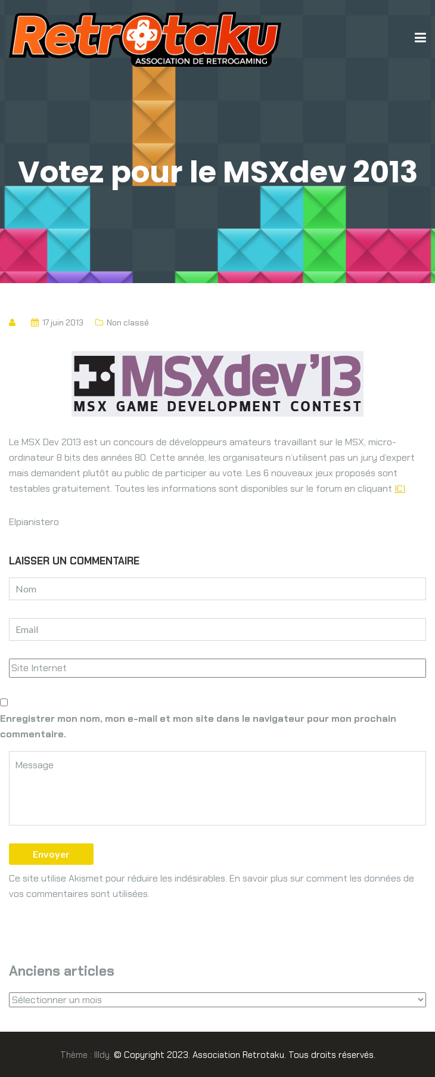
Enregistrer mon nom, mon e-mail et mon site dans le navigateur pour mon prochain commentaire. (198, 726)
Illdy (102, 1055)
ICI (399, 488)
